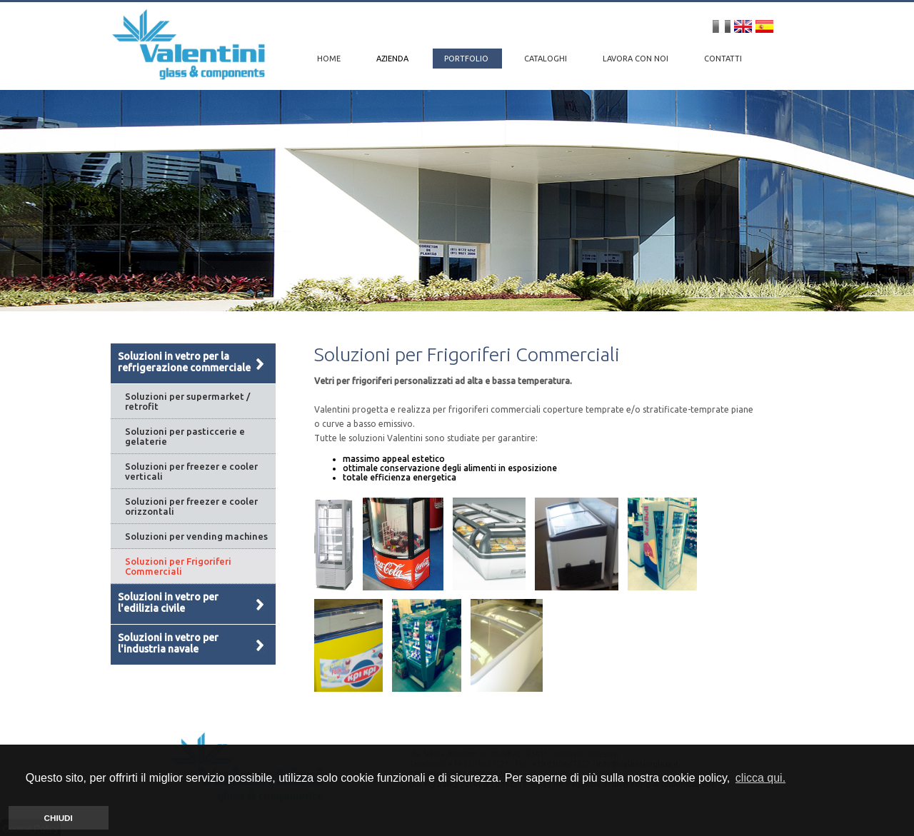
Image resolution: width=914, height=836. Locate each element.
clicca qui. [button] (760, 778)
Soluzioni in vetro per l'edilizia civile (168, 602)
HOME (329, 58)
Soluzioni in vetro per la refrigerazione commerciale (184, 362)
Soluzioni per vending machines (196, 536)
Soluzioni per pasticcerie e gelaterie (185, 436)
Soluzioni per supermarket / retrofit (187, 401)
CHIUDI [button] (58, 817)
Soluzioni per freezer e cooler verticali (191, 471)
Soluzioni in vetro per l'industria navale (168, 643)
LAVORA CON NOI (637, 58)
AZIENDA (393, 58)
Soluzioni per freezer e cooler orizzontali (191, 506)
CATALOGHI (546, 58)
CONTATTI (723, 58)
